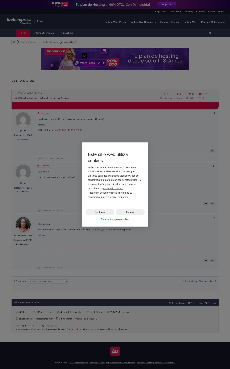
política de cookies (113, 188)
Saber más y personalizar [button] (115, 219)
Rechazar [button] (100, 212)
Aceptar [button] (130, 212)
